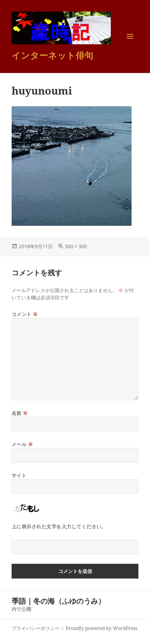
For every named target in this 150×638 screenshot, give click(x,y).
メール (22, 444)
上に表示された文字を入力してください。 (59, 526)
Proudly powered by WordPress (101, 628)
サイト (19, 475)
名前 (20, 413)
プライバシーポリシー (36, 628)
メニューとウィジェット (130, 44)
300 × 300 (76, 246)
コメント (25, 314)
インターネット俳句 (52, 55)
